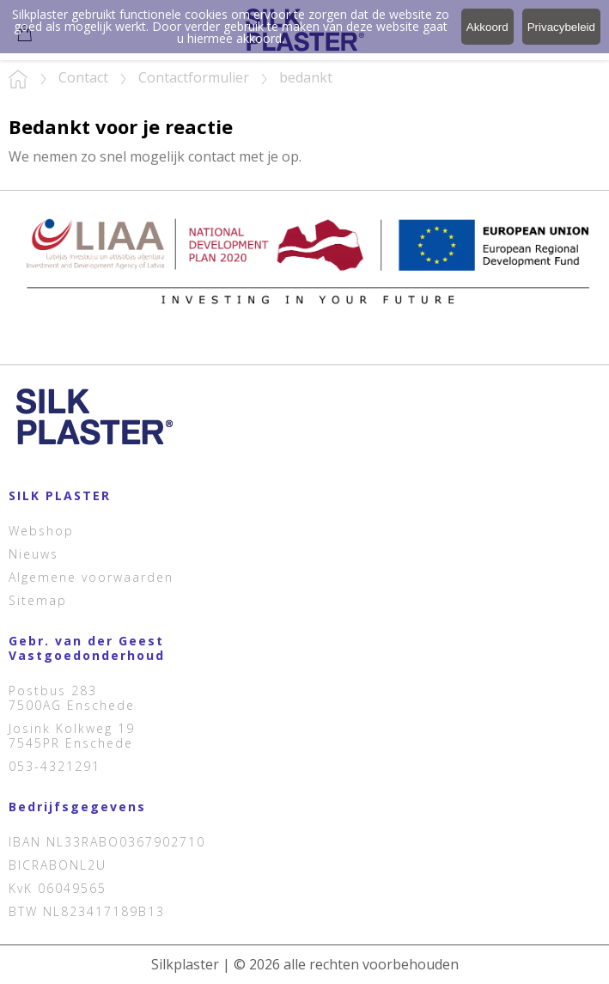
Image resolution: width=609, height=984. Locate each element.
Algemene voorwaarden (91, 577)
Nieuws (33, 554)
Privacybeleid (561, 27)
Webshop (41, 531)
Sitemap (38, 600)
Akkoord (487, 27)
